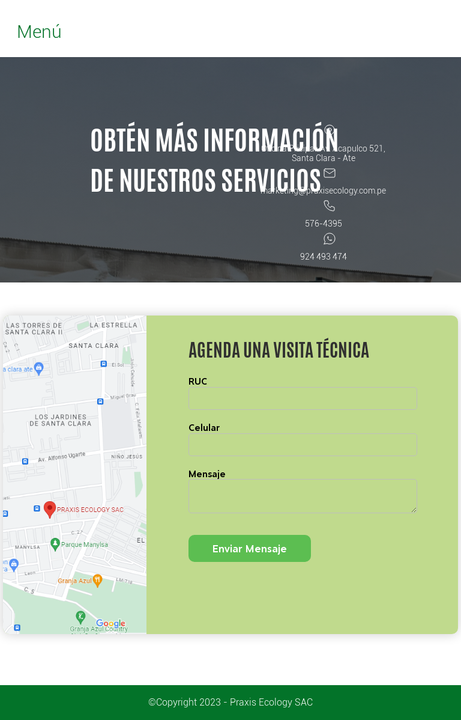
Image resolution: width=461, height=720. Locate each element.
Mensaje (207, 473)
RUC (197, 381)
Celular (204, 427)
